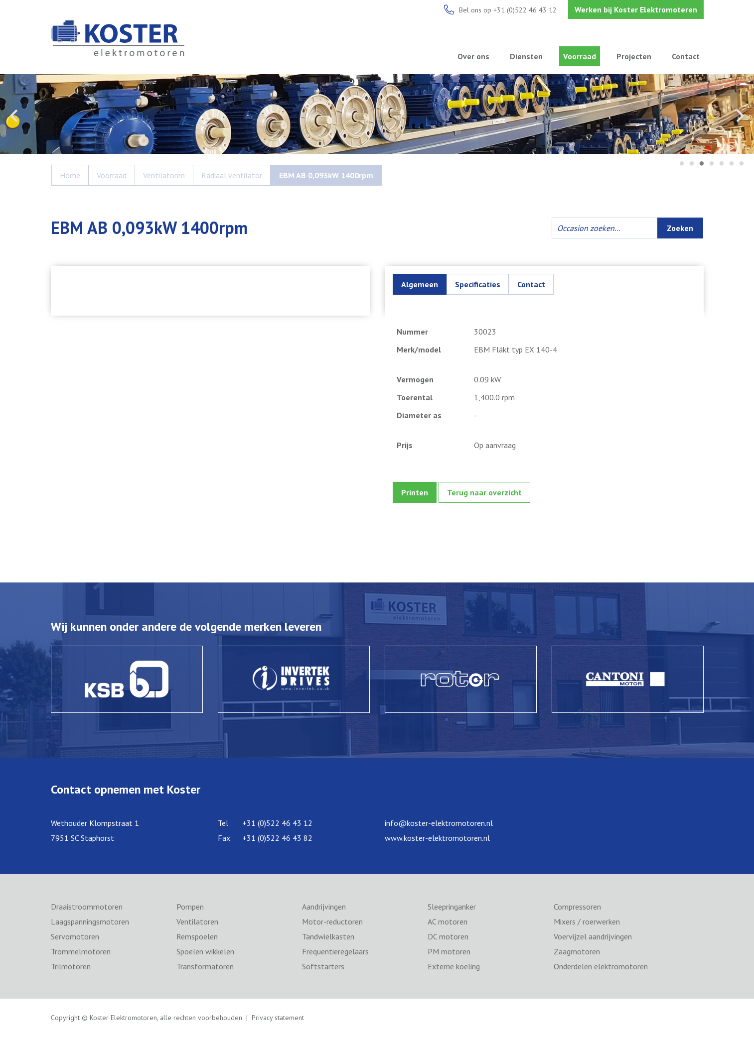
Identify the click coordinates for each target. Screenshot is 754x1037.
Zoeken (680, 228)
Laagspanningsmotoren (90, 921)
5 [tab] (722, 164)
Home (70, 175)
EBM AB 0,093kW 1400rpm (326, 175)
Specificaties (477, 284)
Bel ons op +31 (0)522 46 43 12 (508, 9)
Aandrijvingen (324, 907)
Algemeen (419, 284)
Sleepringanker (452, 907)
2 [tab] (692, 164)
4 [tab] (712, 164)
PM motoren (449, 951)
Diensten (526, 56)
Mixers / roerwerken (587, 921)
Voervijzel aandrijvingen (593, 936)
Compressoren (577, 907)
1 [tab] (682, 164)
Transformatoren (205, 966)
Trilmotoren (71, 966)
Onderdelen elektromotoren (601, 966)
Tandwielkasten (328, 936)
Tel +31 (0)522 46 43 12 (265, 823)
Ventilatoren (164, 175)
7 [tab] (742, 164)
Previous (13, 115)
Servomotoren (75, 936)
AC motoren (447, 921)
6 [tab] (732, 164)
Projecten (633, 56)
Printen (414, 492)
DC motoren (448, 936)
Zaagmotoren (577, 951)
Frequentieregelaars (335, 951)
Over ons (473, 56)
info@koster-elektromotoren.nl (439, 823)
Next (740, 115)
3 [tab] (702, 164)
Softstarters (323, 966)
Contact (686, 56)
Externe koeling (454, 966)
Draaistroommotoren (87, 907)
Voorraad (579, 56)
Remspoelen (197, 936)
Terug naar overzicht (484, 492)
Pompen (190, 907)
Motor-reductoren (332, 921)
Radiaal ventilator (231, 175)
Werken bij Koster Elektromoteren (636, 9)
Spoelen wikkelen (205, 951)
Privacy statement (278, 1017)
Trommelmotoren (81, 951)
